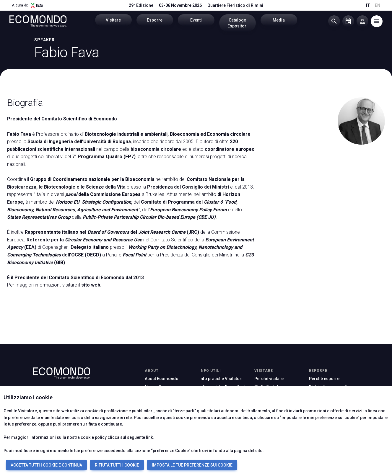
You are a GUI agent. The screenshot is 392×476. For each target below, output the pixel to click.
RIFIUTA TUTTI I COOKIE (117, 465)
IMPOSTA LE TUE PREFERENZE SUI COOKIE (192, 465)
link (149, 437)
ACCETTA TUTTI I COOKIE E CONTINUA (46, 465)
